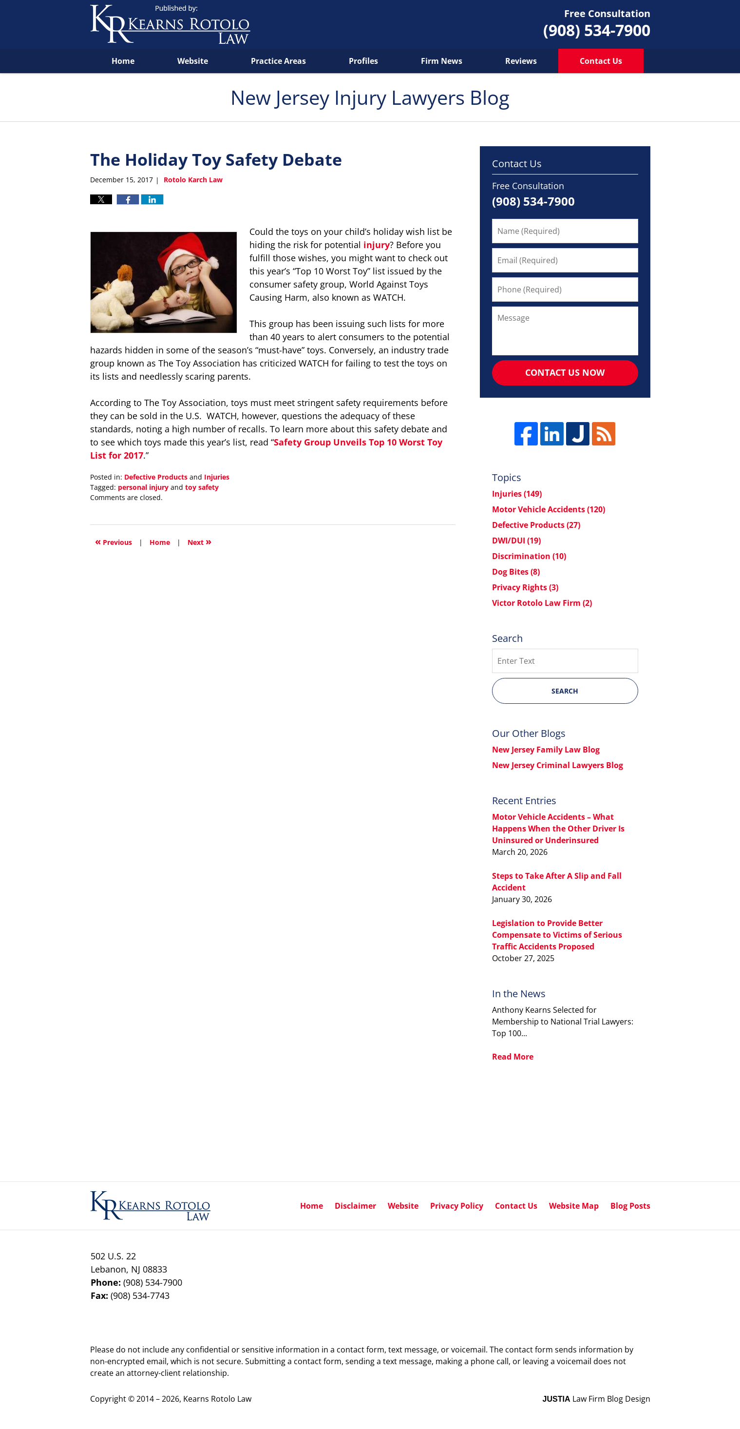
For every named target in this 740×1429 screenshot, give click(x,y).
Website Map (574, 1205)
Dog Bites (516, 571)
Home (123, 61)
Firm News (441, 61)
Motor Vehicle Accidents (548, 509)
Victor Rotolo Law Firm (542, 603)
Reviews (521, 61)
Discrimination (529, 556)
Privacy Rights (525, 587)
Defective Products (156, 477)
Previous (113, 541)
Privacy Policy (456, 1205)
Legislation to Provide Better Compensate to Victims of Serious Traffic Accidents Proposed (557, 935)
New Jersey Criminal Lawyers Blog (557, 765)
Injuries (216, 477)
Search (564, 690)
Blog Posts (630, 1205)
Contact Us (601, 61)
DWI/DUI (516, 540)
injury (376, 245)
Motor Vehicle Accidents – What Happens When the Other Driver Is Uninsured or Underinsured (558, 828)
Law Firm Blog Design (596, 1398)
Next (199, 541)
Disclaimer (355, 1205)
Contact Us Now (565, 372)
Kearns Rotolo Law (217, 1398)
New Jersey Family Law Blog (546, 749)
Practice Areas (278, 61)
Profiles (363, 61)
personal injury (143, 487)
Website (192, 61)
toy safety (202, 487)
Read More (512, 1056)
